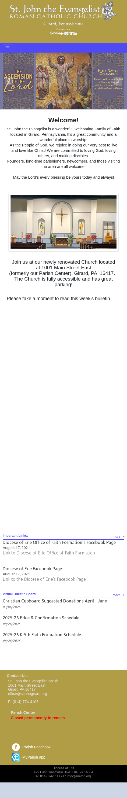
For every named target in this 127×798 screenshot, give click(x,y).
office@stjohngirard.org (27, 694)
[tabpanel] (63, 81)
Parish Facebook (36, 747)
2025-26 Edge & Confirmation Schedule (41, 617)
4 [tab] (74, 102)
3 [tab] (67, 102)
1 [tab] (54, 102)
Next (118, 81)
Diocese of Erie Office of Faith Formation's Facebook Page (59, 542)
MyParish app (33, 757)
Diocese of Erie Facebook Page (32, 568)
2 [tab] (60, 102)
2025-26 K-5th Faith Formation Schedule (42, 634)
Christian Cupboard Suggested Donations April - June (55, 600)
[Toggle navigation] (7, 47)
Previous (9, 81)
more (116, 536)
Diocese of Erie (63, 768)
